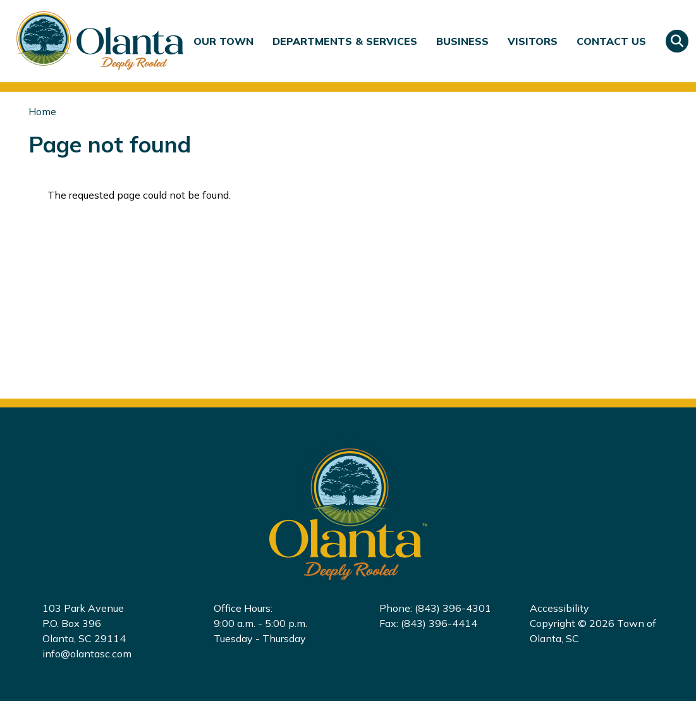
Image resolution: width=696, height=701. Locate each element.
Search (677, 41)
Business (462, 41)
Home (42, 111)
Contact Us (611, 41)
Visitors (533, 41)
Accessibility (559, 608)
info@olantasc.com (86, 653)
